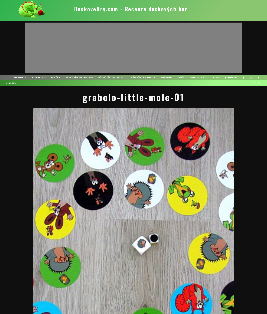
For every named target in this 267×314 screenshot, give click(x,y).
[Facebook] (243, 77)
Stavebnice (39, 77)
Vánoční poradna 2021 (112, 77)
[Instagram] (250, 77)
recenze (18, 77)
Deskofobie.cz (198, 77)
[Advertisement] (133, 48)
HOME (216, 77)
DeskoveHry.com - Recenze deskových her (130, 9)
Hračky (55, 77)
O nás (181, 77)
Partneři (166, 77)
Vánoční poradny (142, 77)
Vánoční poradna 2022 (79, 77)
